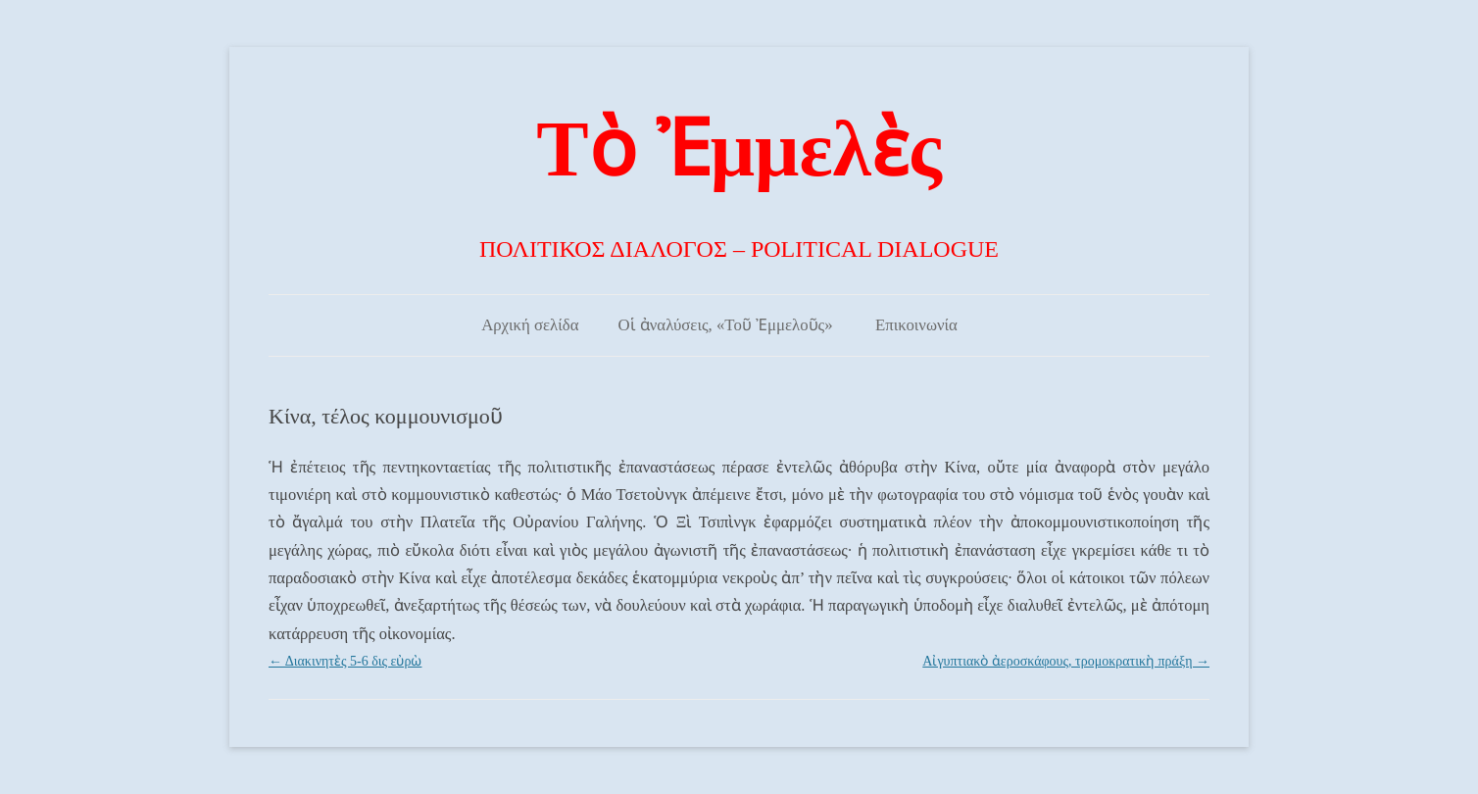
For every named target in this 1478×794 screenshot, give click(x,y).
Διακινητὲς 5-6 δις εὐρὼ (345, 661)
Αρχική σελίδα (529, 325)
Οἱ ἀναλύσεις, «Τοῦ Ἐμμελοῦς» (724, 325)
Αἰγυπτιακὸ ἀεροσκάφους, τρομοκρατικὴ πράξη (1065, 661)
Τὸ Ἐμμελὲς (738, 149)
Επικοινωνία (916, 325)
